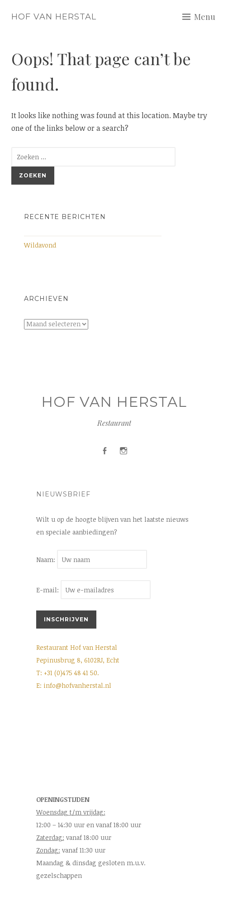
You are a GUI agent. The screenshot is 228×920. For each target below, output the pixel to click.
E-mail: (93, 590)
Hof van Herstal (53, 17)
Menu (204, 16)
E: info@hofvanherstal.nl (73, 685)
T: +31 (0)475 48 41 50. (67, 672)
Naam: (46, 559)
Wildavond (40, 245)
